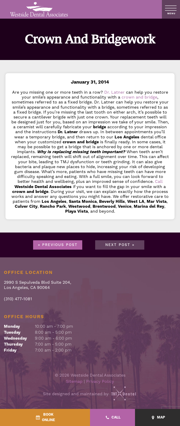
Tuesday (12, 332)
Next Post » (119, 245)
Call (158, 181)
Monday (12, 326)
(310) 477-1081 (18, 299)
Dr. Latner (114, 92)
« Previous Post (58, 245)
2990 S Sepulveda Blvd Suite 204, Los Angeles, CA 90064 (37, 285)
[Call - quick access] (112, 417)
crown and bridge (139, 97)
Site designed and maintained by (90, 394)
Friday (10, 350)
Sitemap (74, 381)
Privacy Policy (100, 381)
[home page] (39, 9)
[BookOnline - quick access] (45, 417)
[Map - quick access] (157, 417)
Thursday (13, 344)
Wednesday (15, 338)
